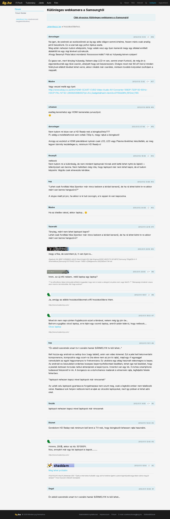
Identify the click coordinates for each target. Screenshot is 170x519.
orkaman (53, 107)
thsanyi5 (53, 155)
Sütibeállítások (149, 514)
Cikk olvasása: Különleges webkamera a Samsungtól (101, 17)
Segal (51, 488)
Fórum (113, 514)
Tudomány (30, 3)
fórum (126, 3)
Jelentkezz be (21, 19)
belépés (153, 3)
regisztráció (163, 3)
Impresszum (104, 514)
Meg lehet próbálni (58, 470)
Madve (52, 81)
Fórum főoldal (20, 13)
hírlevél (140, 3)
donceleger (54, 36)
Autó (49, 3)
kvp (50, 181)
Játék (41, 3)
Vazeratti (53, 226)
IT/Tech (19, 3)
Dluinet (52, 422)
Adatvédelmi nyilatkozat (88, 514)
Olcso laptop (55, 326)
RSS (133, 3)
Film (56, 3)
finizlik (52, 403)
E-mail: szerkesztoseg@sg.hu (130, 514)
